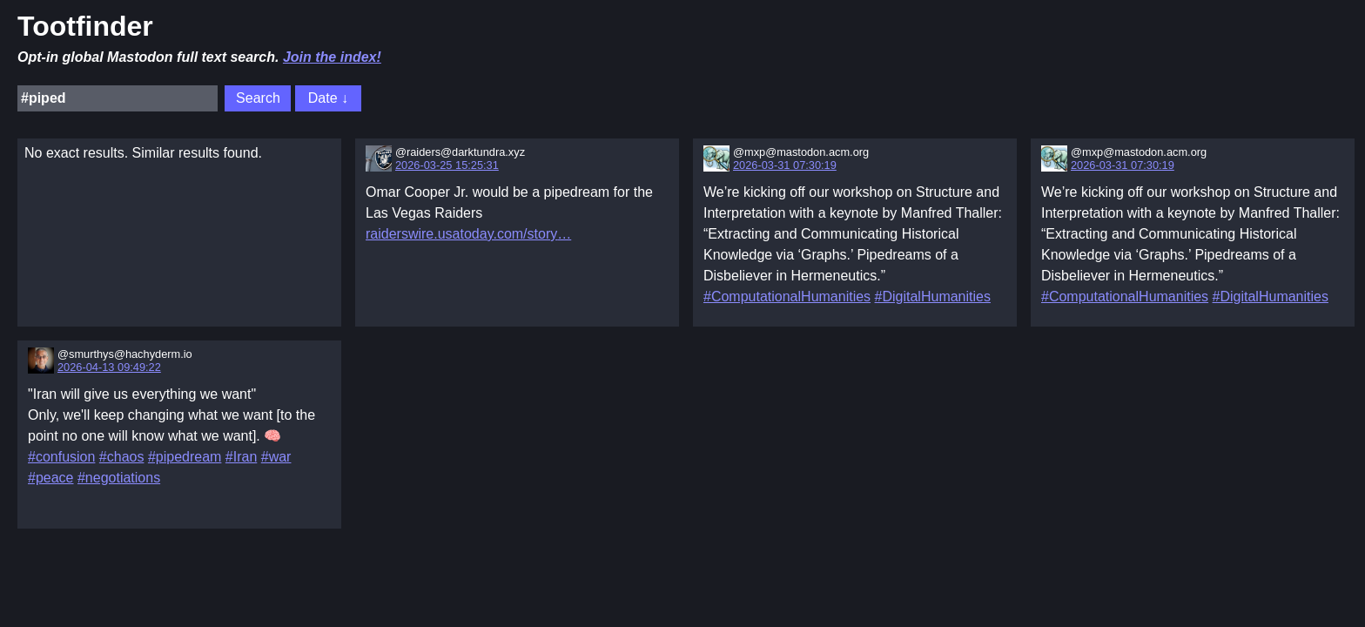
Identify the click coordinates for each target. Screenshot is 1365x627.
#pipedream (185, 456)
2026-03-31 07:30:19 (785, 165)
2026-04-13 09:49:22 (109, 367)
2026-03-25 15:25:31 (447, 165)
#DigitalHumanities (933, 296)
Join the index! (332, 57)
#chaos (122, 456)
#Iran (241, 456)
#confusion (61, 456)
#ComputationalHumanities (787, 296)
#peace (51, 477)
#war (276, 456)
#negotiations (118, 477)
